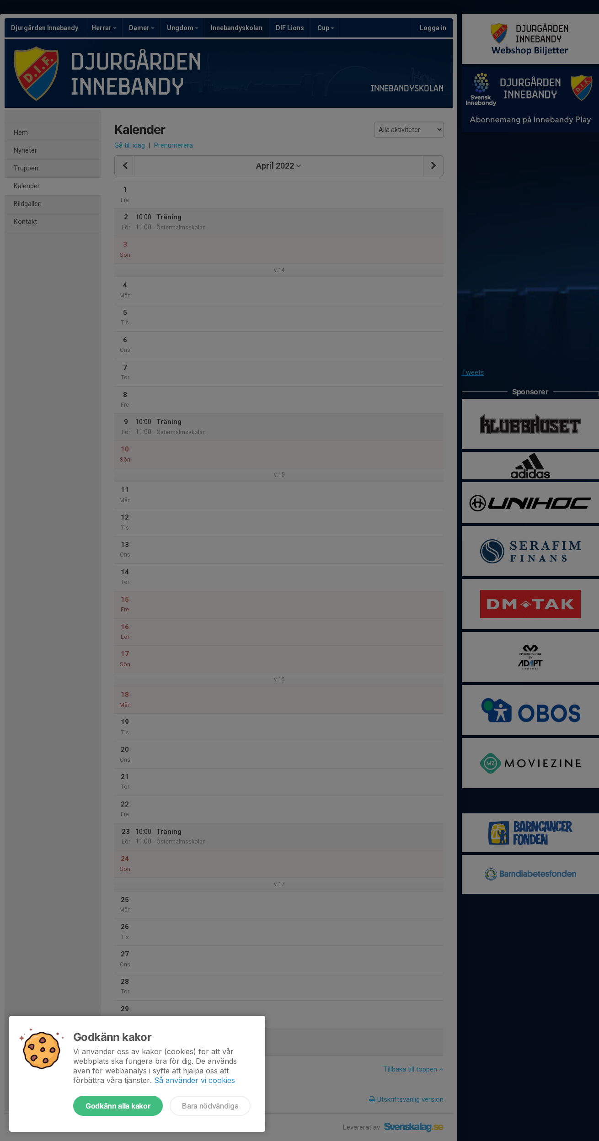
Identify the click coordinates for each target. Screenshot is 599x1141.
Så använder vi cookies (194, 1080)
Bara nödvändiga (210, 1105)
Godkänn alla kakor (118, 1105)
